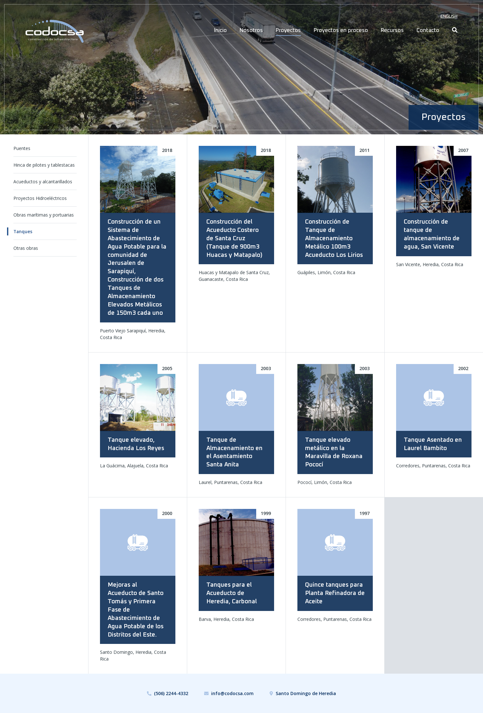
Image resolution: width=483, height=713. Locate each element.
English (449, 16)
